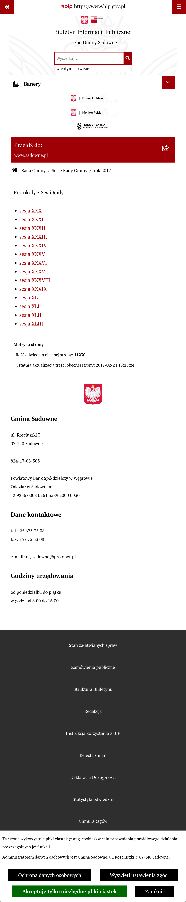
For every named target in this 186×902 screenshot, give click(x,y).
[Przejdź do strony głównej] (93, 32)
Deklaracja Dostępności (93, 777)
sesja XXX (30, 210)
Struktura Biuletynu (93, 689)
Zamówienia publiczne (93, 667)
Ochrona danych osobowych (49, 875)
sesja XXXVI (33, 263)
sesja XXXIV (33, 245)
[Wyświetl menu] (179, 7)
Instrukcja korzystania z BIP (93, 733)
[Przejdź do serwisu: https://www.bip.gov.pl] (93, 6)
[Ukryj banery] (168, 82)
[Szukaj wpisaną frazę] (128, 58)
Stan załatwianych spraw (93, 645)
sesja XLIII (31, 323)
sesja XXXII (32, 228)
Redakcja (93, 711)
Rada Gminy (33, 170)
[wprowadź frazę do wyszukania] (89, 58)
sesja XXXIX (33, 289)
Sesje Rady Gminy (69, 170)
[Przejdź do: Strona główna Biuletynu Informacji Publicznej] (15, 170)
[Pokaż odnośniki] (7, 7)
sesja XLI (29, 306)
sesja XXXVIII (35, 280)
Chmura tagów (93, 821)
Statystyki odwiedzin (93, 799)
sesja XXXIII (33, 237)
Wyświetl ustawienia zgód (139, 875)
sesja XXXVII (34, 271)
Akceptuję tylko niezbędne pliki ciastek (69, 891)
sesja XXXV (32, 254)
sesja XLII (30, 315)
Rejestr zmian (93, 755)
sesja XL (28, 297)
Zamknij (154, 891)
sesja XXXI (31, 219)
